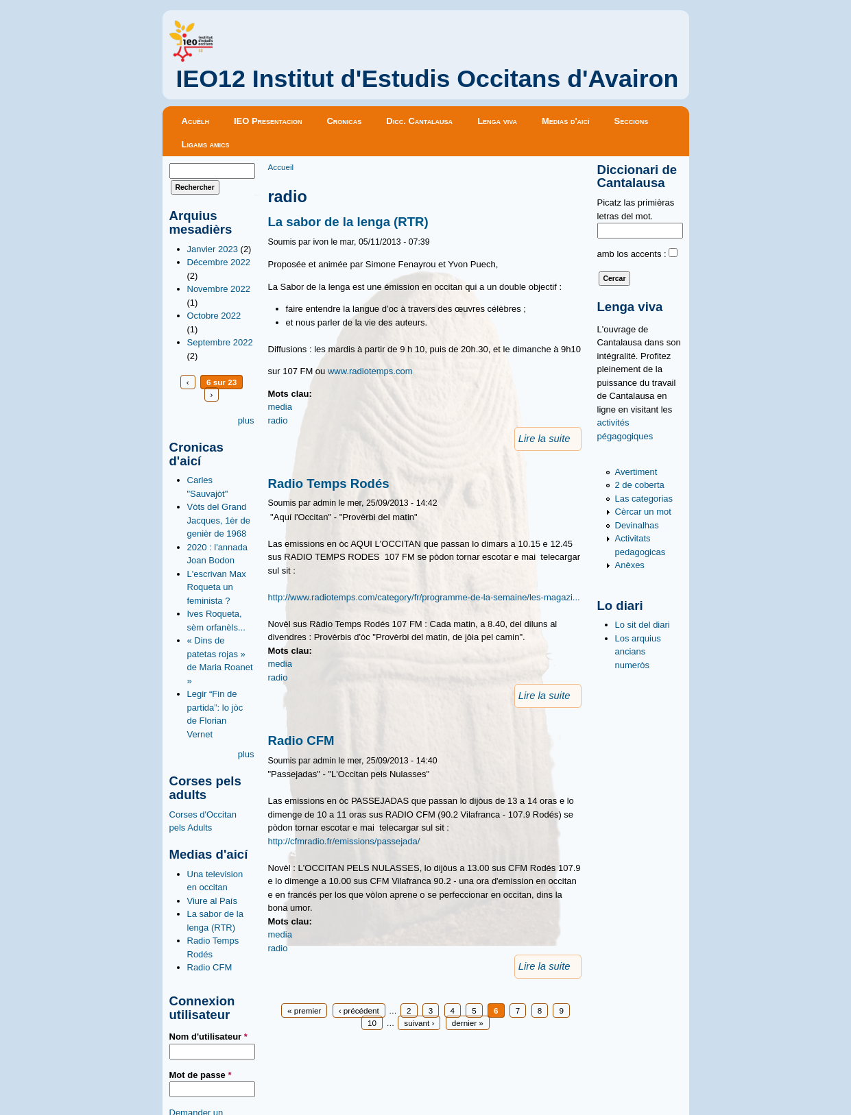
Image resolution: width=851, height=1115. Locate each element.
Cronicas (343, 121)
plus (246, 420)
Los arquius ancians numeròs (638, 651)
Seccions (631, 121)
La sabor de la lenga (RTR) (348, 222)
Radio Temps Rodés (328, 483)
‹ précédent (359, 1010)
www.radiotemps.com (370, 371)
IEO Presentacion (268, 121)
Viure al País (212, 901)
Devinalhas (637, 525)
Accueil (281, 166)
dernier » (467, 1022)
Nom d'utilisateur (208, 1036)
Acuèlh (195, 121)
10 (372, 1022)
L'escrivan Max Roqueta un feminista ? (216, 587)
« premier (304, 1010)
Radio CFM (209, 967)
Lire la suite (544, 438)
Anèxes (630, 565)
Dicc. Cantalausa (419, 121)
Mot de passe (200, 1075)
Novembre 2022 (219, 289)
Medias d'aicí (566, 121)
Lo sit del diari (642, 625)
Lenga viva (497, 121)
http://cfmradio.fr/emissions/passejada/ (344, 841)
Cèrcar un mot (643, 511)
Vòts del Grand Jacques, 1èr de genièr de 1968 (219, 520)
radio (278, 420)
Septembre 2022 (220, 342)
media (280, 407)
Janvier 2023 (212, 249)
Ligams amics (206, 144)
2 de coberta (639, 485)
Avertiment (636, 472)
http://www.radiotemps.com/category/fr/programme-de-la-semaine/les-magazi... (424, 597)
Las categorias (644, 498)
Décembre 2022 (219, 262)
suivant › (419, 1022)
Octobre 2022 (214, 315)
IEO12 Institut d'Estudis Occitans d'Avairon (427, 79)
